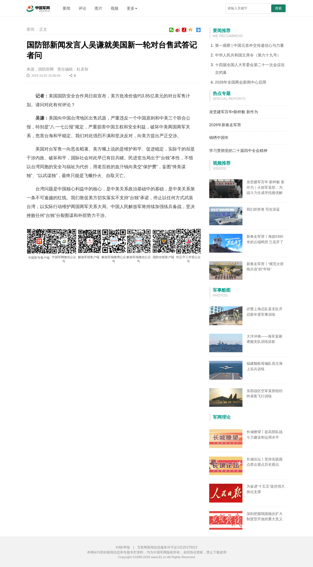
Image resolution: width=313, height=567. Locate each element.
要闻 (66, 8)
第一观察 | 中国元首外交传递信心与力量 (249, 45)
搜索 (278, 8)
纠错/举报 (123, 547)
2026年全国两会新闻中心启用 (240, 82)
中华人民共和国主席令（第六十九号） (248, 55)
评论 (82, 8)
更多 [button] (132, 8)
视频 (114, 8)
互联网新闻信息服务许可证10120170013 (167, 547)
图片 (98, 8)
